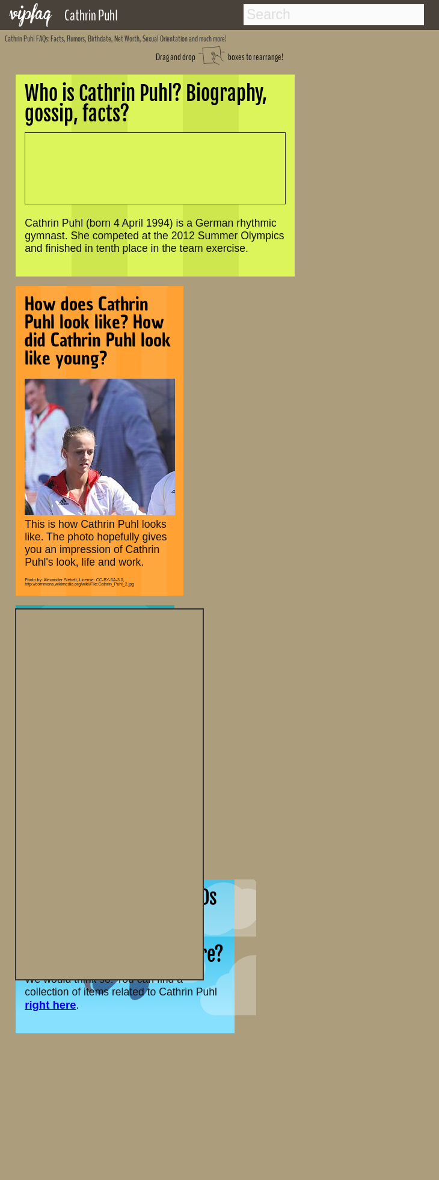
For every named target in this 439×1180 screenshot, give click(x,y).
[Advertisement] (109, 793)
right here (50, 1004)
